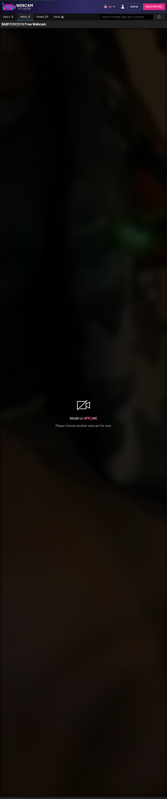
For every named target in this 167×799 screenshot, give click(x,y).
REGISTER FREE (154, 6)
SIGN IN (134, 6)
